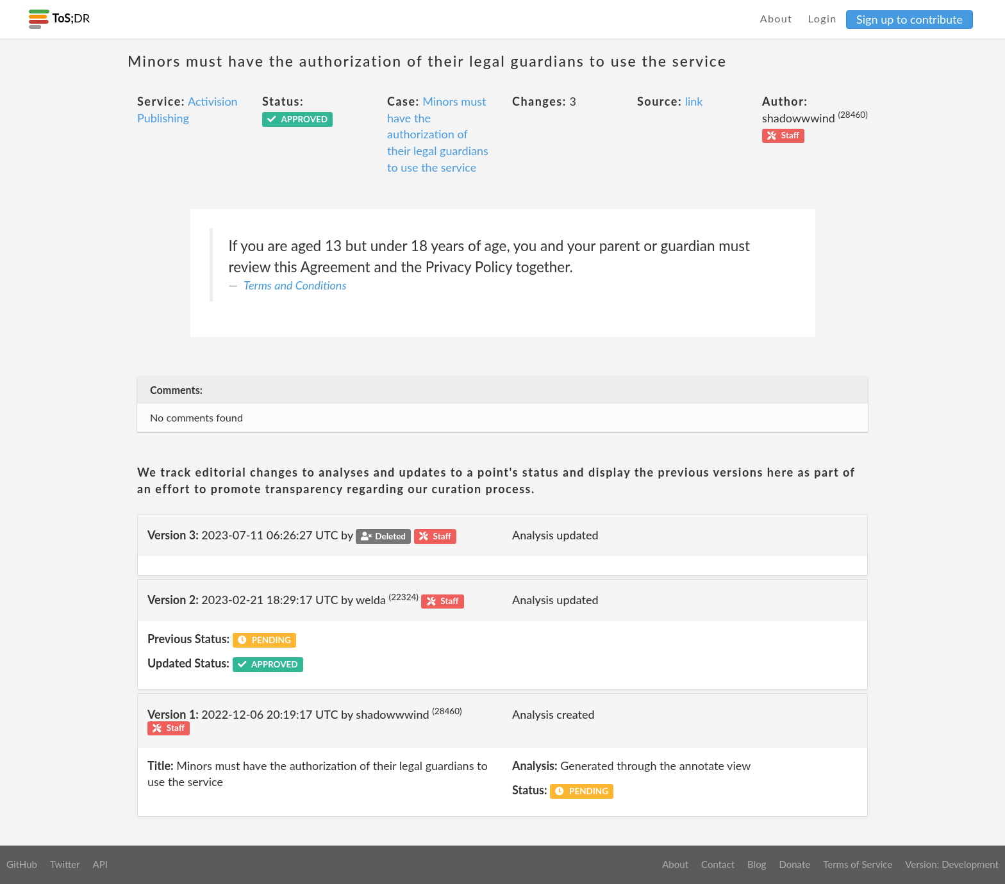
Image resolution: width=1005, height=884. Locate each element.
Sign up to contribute (909, 19)
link (694, 101)
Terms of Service (857, 864)
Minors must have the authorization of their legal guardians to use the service (437, 134)
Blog (756, 864)
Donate (794, 864)
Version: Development (952, 864)
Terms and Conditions (295, 285)
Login (822, 18)
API (99, 864)
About (776, 18)
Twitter (65, 864)
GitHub (21, 864)
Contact (718, 864)
